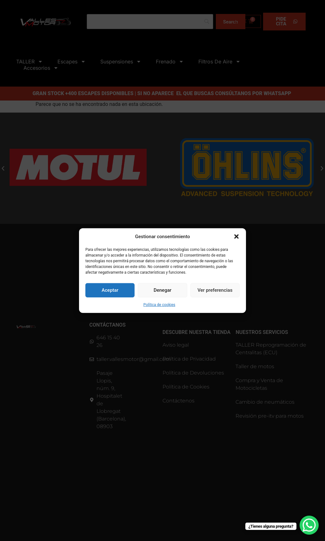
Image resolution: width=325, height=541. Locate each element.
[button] (236, 236)
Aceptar (110, 290)
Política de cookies (159, 304)
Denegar (162, 290)
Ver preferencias (214, 290)
